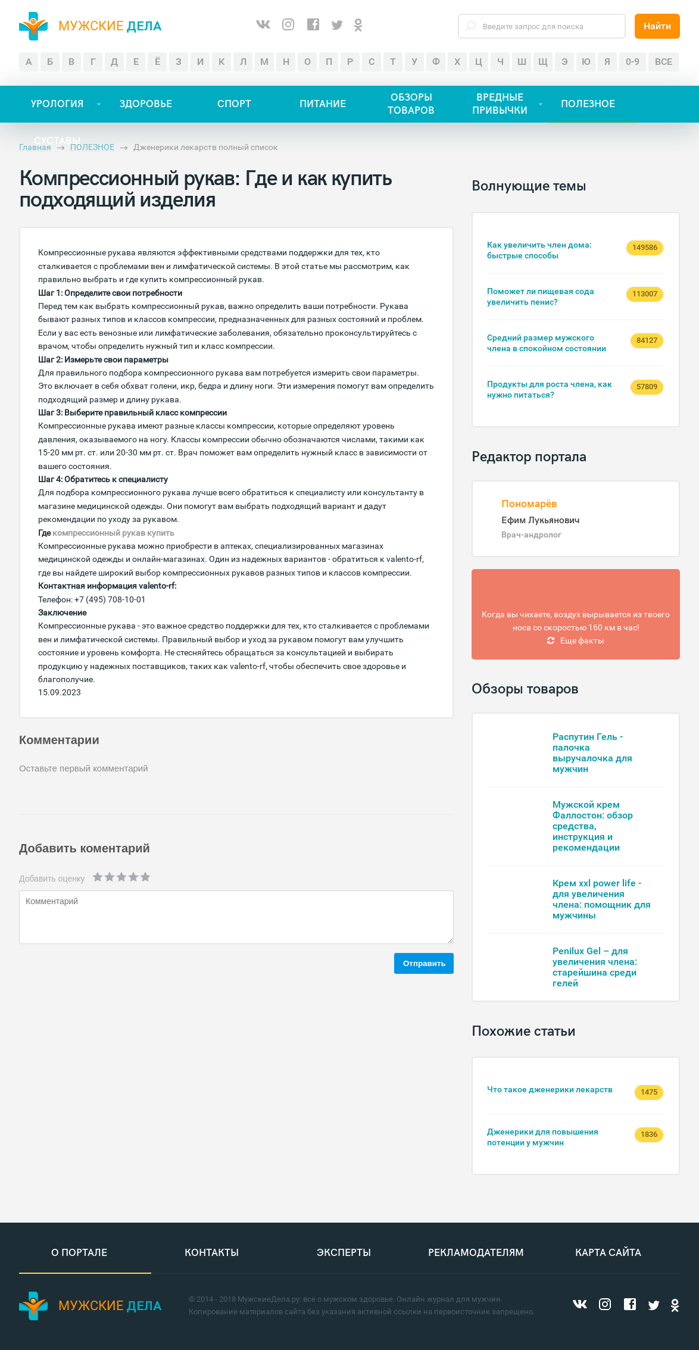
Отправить (424, 963)
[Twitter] (337, 25)
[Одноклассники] (358, 25)
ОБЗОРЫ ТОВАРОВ (411, 104)
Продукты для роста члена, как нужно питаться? (549, 389)
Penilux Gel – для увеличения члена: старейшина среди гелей (595, 967)
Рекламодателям (476, 1253)
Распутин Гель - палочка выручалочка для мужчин (592, 752)
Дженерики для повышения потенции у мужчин (542, 1137)
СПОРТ (234, 104)
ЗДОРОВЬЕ (146, 104)
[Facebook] (313, 26)
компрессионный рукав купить (113, 533)
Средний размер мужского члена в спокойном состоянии (546, 343)
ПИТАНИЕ (322, 104)
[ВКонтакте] (263, 26)
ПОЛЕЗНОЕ (588, 104)
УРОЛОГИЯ (57, 104)
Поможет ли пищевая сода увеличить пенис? (540, 296)
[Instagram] (288, 26)
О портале (79, 1253)
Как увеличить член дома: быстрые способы (539, 250)
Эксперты (344, 1253)
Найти (657, 26)
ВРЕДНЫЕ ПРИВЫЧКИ (500, 104)
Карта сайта (608, 1253)
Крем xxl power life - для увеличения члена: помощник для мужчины (602, 899)
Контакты (212, 1253)
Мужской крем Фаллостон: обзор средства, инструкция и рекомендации (593, 826)
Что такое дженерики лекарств (550, 1089)
